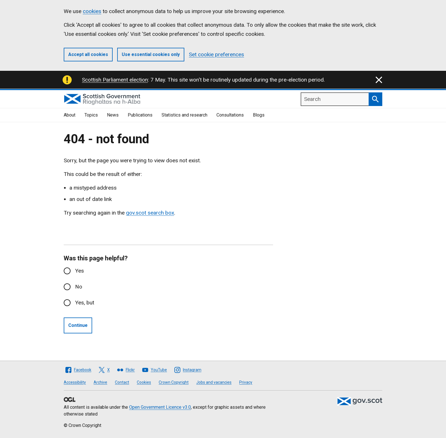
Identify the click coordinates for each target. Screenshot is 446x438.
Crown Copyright (174, 382)
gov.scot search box (150, 212)
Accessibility (75, 382)
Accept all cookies (88, 54)
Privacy (245, 382)
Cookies (144, 382)
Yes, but (84, 302)
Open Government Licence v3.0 (160, 407)
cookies (92, 11)
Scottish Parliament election (115, 79)
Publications (140, 115)
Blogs (259, 115)
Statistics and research (184, 115)
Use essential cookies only (151, 54)
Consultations (230, 115)
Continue (78, 325)
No (78, 286)
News (113, 115)
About (69, 115)
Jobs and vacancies (214, 382)
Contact (122, 382)
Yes (79, 270)
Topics (91, 115)
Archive (100, 382)
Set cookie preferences (216, 54)
